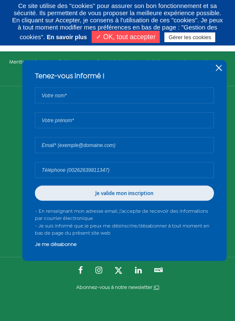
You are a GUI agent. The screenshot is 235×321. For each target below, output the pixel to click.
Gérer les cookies (190, 37)
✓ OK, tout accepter (126, 36)
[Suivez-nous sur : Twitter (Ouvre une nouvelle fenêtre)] (118, 271)
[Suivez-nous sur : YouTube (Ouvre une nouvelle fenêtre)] (158, 270)
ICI (156, 288)
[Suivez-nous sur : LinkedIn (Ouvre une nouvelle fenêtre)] (138, 271)
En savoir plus (67, 37)
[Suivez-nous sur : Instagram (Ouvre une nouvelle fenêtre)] (98, 271)
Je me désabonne (56, 244)
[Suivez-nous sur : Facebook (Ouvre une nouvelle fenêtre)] (80, 271)
